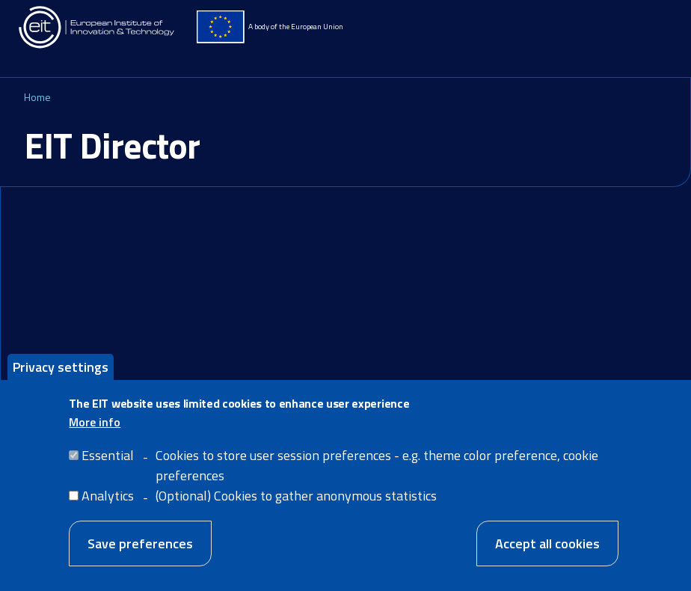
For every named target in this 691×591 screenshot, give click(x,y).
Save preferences (140, 556)
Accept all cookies (547, 556)
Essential (108, 468)
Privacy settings (60, 380)
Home (37, 97)
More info (94, 435)
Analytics (108, 508)
